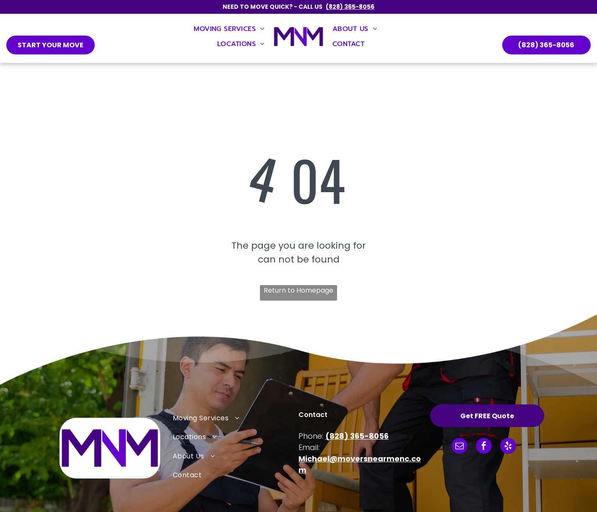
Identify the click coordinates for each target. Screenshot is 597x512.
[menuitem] (229, 28)
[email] (459, 447)
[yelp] (508, 447)
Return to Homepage (298, 290)
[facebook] (484, 447)
